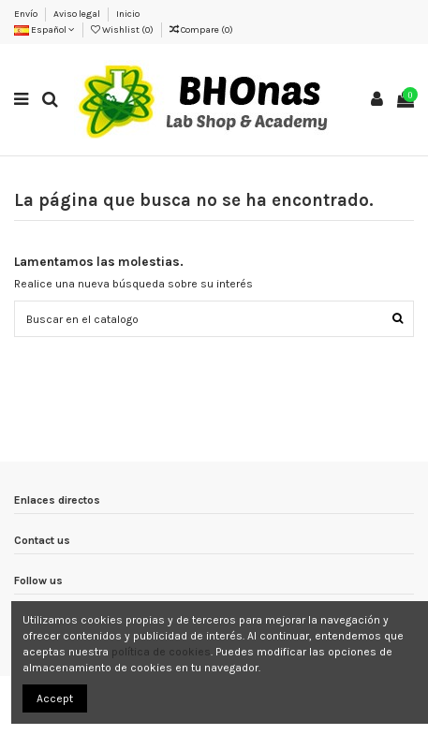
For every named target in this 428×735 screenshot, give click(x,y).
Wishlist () (123, 30)
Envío (26, 14)
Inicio (128, 14)
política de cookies (161, 651)
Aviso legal (77, 14)
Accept (55, 698)
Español (44, 30)
